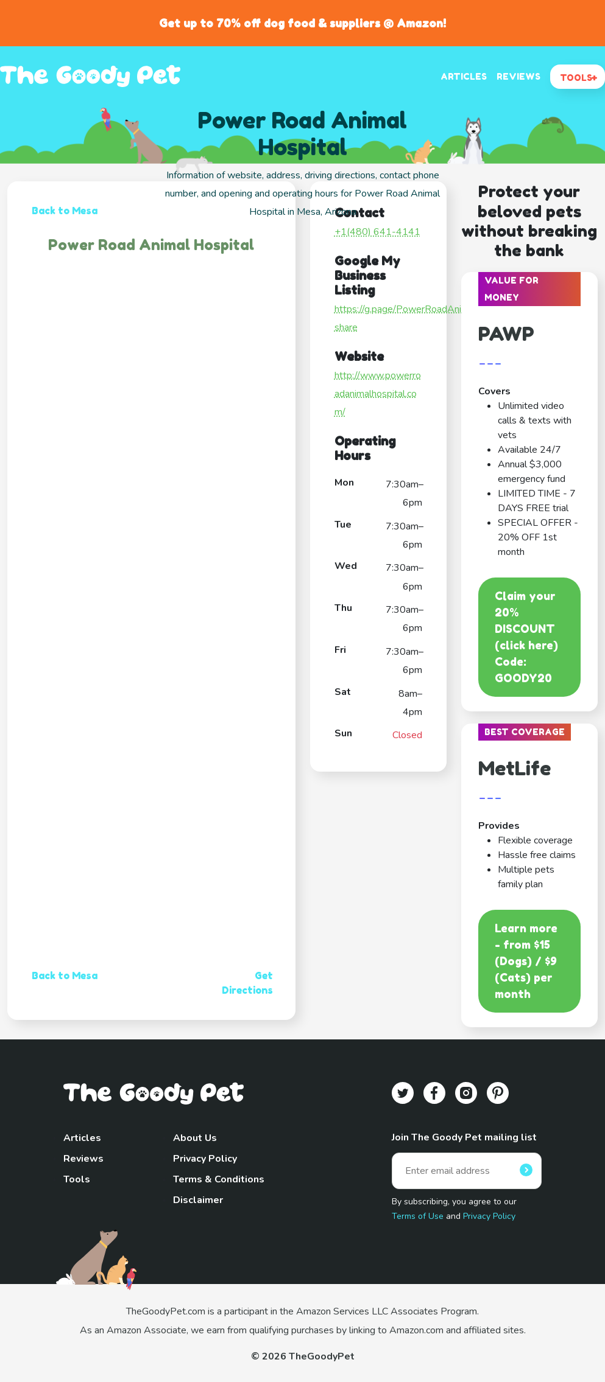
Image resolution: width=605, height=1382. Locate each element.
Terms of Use (418, 1216)
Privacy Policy (205, 1158)
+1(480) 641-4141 (377, 232)
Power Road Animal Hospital (151, 245)
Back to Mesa (64, 210)
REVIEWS (518, 76)
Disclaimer (198, 1200)
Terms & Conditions (218, 1179)
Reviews (83, 1158)
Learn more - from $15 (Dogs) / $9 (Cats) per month (526, 960)
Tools (76, 1179)
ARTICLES (463, 76)
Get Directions (247, 982)
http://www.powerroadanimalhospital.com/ (377, 394)
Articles (82, 1138)
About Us (195, 1138)
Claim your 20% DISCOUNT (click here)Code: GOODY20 (526, 637)
